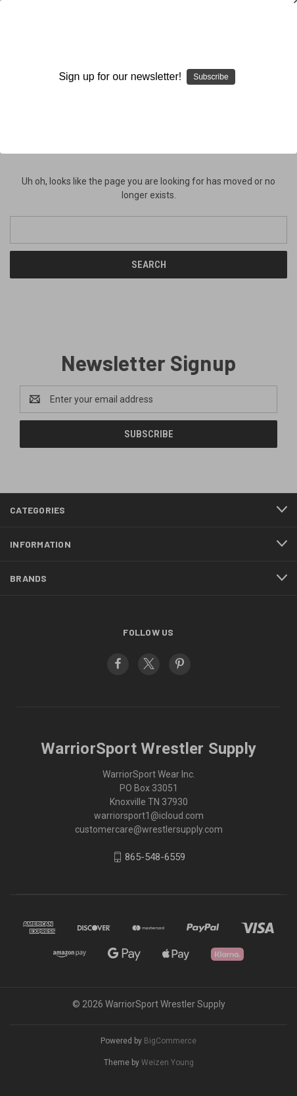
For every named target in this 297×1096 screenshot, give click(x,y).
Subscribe (210, 76)
